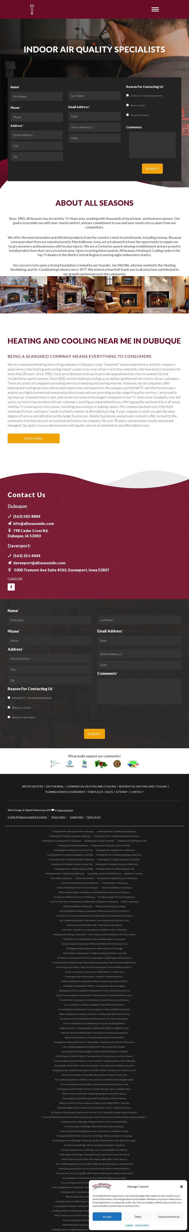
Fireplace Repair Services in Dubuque (116, 897)
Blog (109, 791)
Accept (107, 1216)
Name (36, 94)
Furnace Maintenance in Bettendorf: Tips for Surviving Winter (94, 1023)
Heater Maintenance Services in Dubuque (77, 887)
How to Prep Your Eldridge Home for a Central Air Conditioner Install (94, 1131)
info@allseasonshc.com (31, 523)
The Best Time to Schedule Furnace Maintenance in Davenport (94, 939)
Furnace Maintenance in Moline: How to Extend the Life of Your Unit (94, 1084)
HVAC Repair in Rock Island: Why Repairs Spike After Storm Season (94, 1159)
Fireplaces (95, 791)
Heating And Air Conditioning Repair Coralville (70, 854)
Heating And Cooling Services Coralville (110, 845)
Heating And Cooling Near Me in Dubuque (73, 831)
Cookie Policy (76, 817)
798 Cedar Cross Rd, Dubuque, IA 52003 (28, 533)
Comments (107, 673)
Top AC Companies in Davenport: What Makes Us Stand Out (94, 971)
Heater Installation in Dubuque (116, 887)
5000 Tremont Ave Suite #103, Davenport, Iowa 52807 (58, 570)
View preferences (169, 1216)
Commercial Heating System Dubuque (80, 882)
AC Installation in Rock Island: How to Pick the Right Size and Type (94, 1178)
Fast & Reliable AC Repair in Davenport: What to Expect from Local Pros (94, 911)
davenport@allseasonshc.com (36, 563)
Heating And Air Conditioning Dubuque (116, 831)
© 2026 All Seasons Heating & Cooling (27, 817)
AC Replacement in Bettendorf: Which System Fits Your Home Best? (94, 1018)
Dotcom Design (65, 810)
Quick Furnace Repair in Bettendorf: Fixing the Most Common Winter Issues (94, 995)
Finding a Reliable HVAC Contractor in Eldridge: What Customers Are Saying (94, 1135)
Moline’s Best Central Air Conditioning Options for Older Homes (94, 1093)
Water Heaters (32, 786)
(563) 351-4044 (24, 555)
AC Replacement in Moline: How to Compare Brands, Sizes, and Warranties (94, 1089)
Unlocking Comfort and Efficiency (104, 873)
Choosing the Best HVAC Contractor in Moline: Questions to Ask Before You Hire (94, 1065)
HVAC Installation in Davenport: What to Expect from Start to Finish (94, 981)
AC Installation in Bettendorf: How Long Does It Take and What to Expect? (94, 1009)
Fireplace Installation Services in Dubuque (74, 897)
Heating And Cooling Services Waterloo (115, 850)
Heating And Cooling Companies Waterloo (116, 864)
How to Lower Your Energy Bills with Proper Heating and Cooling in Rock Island (94, 1173)
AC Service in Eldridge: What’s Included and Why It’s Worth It (94, 1145)
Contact (137, 791)
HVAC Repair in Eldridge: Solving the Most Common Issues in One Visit (94, 1154)
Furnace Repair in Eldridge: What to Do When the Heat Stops (94, 1126)
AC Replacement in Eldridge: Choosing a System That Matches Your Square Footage (94, 1140)
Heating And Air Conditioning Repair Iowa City (118, 854)
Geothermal (55, 786)
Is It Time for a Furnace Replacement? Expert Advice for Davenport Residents (94, 915)
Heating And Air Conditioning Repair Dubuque (116, 836)
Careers (15, 579)
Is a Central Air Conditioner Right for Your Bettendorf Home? (94, 1004)
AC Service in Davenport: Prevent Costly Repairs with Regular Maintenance (94, 957)
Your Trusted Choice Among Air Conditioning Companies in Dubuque (84, 901)
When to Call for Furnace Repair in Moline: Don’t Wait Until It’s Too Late (94, 1103)
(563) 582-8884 (24, 516)
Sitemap (122, 791)
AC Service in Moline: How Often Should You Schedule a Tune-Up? (94, 1075)
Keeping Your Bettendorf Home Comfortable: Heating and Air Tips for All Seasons (94, 1042)
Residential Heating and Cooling (143, 786)
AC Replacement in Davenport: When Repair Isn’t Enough (94, 948)
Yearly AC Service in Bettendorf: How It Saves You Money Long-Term (94, 1032)
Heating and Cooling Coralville (99, 840)
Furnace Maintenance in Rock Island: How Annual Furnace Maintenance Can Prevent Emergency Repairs (94, 1117)
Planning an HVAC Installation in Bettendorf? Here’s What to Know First (94, 990)
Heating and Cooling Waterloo (73, 845)
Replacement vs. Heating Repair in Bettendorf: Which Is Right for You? (94, 1028)
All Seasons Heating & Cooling (110, 906)
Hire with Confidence (61, 878)
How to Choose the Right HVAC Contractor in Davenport (94, 925)
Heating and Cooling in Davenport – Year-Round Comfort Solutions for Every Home (94, 934)
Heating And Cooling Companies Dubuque (70, 836)
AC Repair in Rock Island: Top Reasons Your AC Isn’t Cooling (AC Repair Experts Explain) (94, 1112)
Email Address (79, 107)
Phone (15, 107)
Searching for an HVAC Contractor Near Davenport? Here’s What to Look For (94, 967)
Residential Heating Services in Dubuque (117, 878)
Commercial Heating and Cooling (91, 786)
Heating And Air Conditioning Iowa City (115, 868)
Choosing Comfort (84, 878)
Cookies (129, 1225)
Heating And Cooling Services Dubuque (61, 840)
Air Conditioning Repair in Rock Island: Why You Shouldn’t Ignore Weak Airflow (94, 1163)
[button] (181, 1187)
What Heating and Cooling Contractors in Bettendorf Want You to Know (94, 1014)
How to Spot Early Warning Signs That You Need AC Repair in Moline (94, 1051)
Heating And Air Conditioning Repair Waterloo (71, 859)
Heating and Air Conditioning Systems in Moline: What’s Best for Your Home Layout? (94, 1070)
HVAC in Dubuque (130, 901)
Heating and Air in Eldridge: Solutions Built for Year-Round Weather (94, 1121)
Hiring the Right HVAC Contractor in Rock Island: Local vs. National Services (94, 1107)
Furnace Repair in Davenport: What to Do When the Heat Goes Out (94, 943)
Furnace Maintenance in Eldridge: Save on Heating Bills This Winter (94, 1149)
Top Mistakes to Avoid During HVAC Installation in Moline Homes (94, 1098)
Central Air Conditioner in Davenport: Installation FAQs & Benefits (94, 929)
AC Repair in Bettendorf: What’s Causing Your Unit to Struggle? (94, 986)
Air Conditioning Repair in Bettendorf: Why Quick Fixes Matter (94, 1046)
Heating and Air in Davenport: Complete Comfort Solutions (94, 976)
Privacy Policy (142, 1225)
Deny (138, 1216)
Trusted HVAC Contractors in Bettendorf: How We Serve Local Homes (94, 1000)
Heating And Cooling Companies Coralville (118, 859)
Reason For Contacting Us (31, 689)
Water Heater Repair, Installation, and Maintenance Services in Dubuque (94, 892)
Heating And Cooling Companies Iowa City (71, 864)
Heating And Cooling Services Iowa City (73, 850)
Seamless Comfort (133, 873)
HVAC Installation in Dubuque (77, 906)
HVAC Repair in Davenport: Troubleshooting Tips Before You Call (94, 953)
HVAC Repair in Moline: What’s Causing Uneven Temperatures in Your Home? (94, 1056)
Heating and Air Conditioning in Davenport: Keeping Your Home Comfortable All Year (94, 962)
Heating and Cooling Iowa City (131, 840)
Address (17, 125)
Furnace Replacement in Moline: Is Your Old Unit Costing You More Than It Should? (94, 1060)
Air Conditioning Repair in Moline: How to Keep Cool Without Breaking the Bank (94, 1079)
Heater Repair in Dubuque (115, 882)
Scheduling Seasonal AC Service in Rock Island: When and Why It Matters (94, 1168)
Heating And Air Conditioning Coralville (73, 868)
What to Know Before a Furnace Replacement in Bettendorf (94, 1037)
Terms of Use (93, 817)
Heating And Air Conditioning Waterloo (65, 873)
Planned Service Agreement (65, 791)
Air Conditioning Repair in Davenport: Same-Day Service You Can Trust (94, 920)
